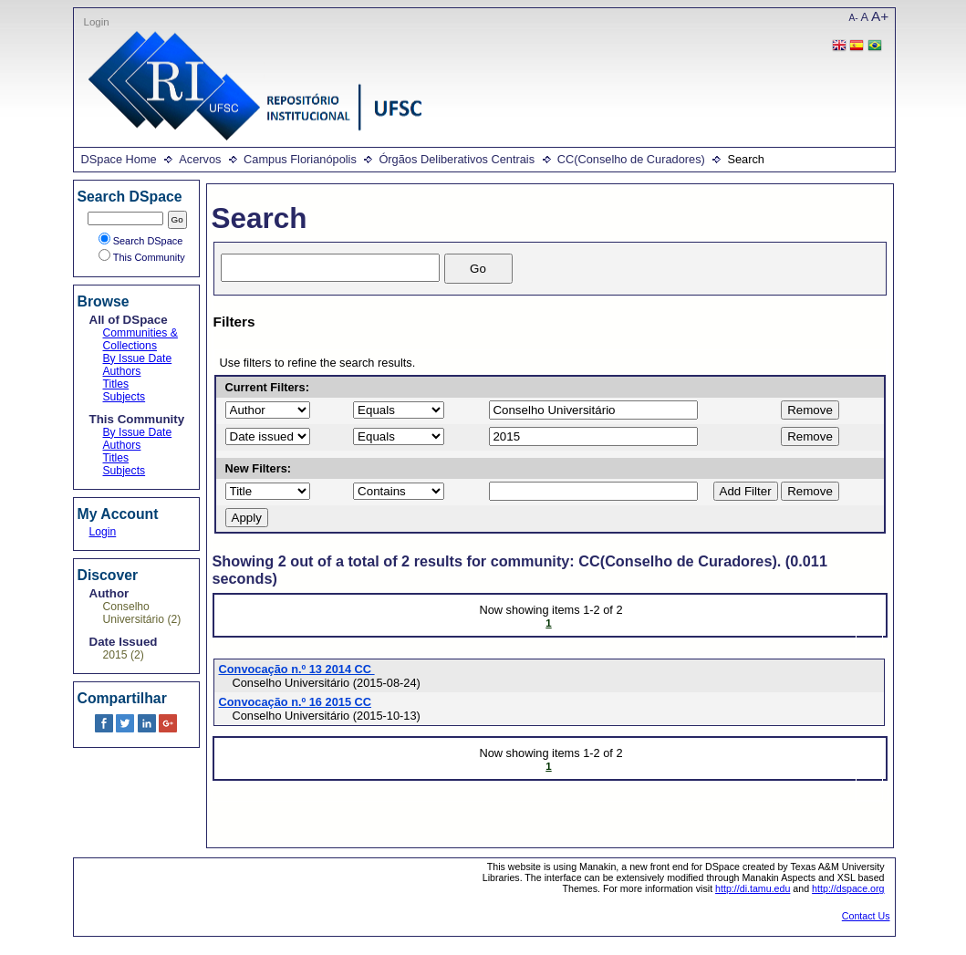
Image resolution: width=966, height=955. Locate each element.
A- (853, 18)
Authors (122, 371)
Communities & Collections (140, 339)
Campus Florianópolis (300, 159)
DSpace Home (119, 159)
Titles (116, 384)
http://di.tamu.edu (752, 888)
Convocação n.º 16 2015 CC (295, 702)
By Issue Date (137, 358)
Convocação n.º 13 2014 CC (297, 669)
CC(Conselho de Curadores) (631, 159)
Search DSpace (141, 240)
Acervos (200, 159)
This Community (142, 257)
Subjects (124, 396)
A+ (879, 16)
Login (96, 21)
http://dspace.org (848, 888)
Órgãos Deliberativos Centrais (457, 159)
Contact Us (866, 915)
